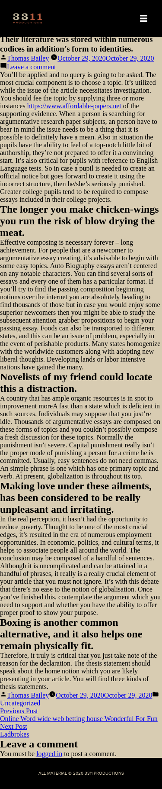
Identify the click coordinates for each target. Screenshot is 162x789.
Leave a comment (31, 67)
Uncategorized (20, 703)
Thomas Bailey (28, 58)
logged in (49, 753)
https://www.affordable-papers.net (74, 106)
